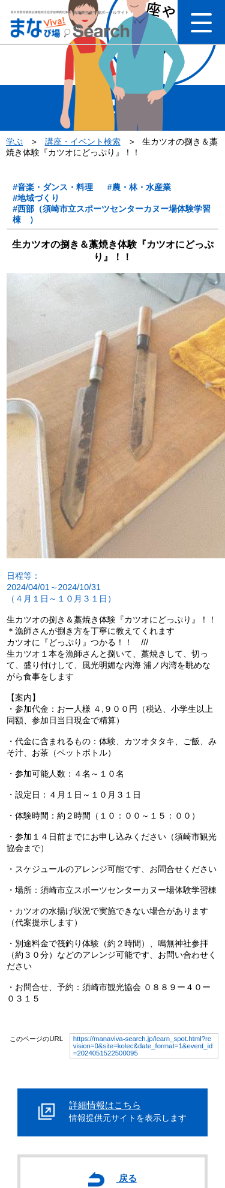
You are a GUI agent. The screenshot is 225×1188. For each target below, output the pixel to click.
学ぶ (14, 141)
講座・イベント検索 (83, 141)
